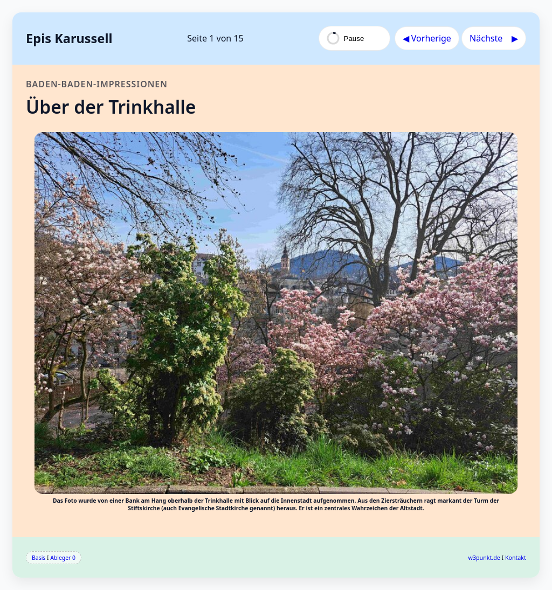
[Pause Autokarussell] (354, 38)
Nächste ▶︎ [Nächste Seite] (494, 38)
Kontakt (515, 557)
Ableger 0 (62, 557)
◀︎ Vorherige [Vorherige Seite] (427, 38)
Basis (38, 557)
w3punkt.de (484, 557)
